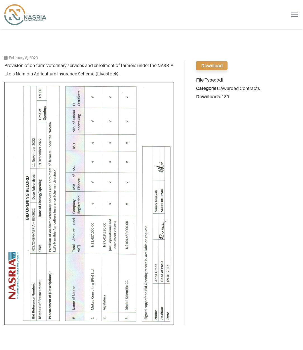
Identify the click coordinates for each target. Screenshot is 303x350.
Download (211, 65)
